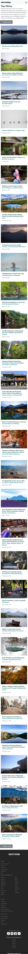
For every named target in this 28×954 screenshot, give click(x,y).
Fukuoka (3, 877)
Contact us (3, 867)
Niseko (16, 881)
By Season (3, 901)
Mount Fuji (3, 890)
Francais (14, 941)
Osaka (16, 885)
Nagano (2, 892)
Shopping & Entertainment (7, 911)
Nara (16, 877)
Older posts (6, 22)
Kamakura (3, 883)
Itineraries (3, 920)
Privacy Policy (4, 869)
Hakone (2, 879)
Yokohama (17, 892)
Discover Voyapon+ (5, 864)
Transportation (4, 924)
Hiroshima (3, 881)
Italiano (14, 943)
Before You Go (4, 918)
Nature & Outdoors (5, 909)
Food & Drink (4, 907)
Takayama (17, 889)
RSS (2, 873)
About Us (3, 866)
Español (14, 947)
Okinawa (17, 883)
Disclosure (3, 871)
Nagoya (2, 894)
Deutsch (14, 945)
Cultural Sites (4, 903)
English (14, 939)
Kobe (2, 887)
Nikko (16, 879)
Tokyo (16, 890)
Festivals (3, 905)
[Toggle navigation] (26, 2)
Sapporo (17, 887)
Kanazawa (3, 885)
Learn (2, 922)
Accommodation (4, 916)
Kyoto (2, 889)
